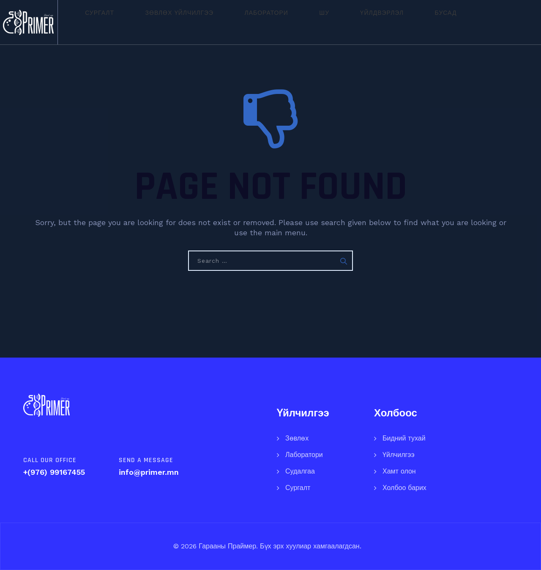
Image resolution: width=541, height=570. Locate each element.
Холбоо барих (404, 488)
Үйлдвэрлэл (331, 22)
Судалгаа (300, 471)
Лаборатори (248, 22)
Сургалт (114, 22)
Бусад (379, 22)
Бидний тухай (404, 438)
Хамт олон (399, 471)
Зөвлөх (297, 438)
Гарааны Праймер (226, 546)
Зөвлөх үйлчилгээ (178, 22)
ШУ (290, 22)
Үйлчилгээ (399, 455)
